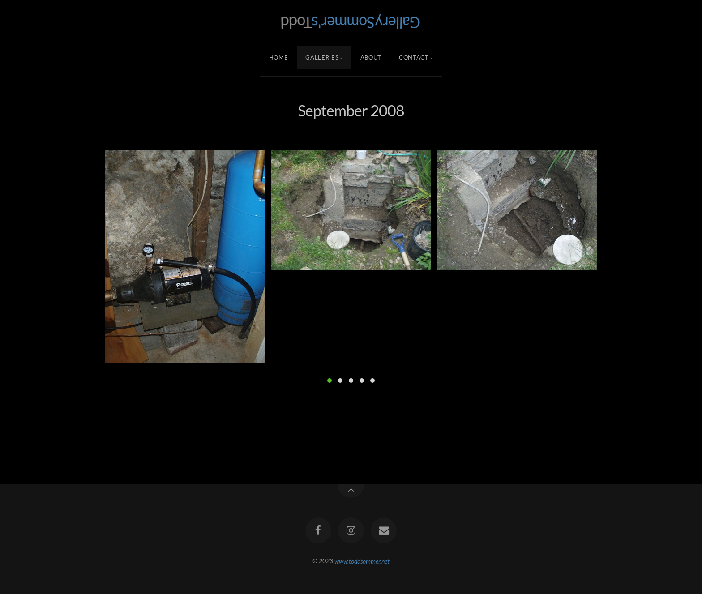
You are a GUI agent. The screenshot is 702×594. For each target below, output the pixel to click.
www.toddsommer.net (362, 560)
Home (278, 57)
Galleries (321, 57)
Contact (414, 57)
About (370, 57)
